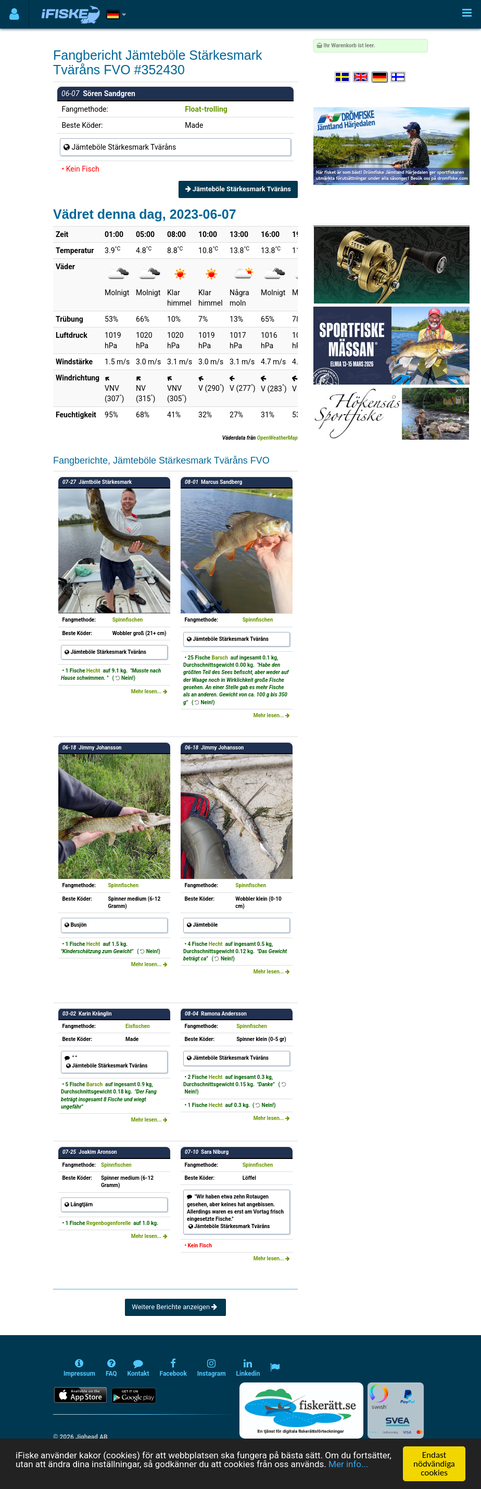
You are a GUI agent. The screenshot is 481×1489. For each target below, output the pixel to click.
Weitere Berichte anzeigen (175, 1307)
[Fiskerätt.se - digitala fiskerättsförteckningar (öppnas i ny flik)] (301, 1410)
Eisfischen (137, 1026)
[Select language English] (361, 77)
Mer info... (348, 1464)
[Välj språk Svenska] (343, 77)
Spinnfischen (127, 620)
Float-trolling (206, 109)
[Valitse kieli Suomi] (398, 77)
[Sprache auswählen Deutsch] (380, 77)
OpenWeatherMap (277, 438)
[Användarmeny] (14, 14)
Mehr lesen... (149, 691)
